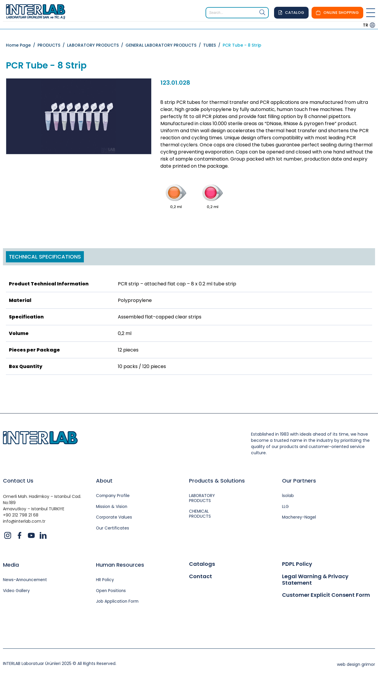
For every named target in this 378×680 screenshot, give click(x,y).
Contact (200, 576)
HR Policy (105, 580)
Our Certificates (112, 528)
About (104, 480)
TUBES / (213, 45)
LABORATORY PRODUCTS (202, 498)
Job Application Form (117, 601)
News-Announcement (26, 580)
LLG (285, 506)
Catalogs (202, 564)
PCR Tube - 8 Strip (242, 45)
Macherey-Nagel (299, 517)
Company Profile (113, 495)
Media (11, 564)
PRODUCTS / (52, 45)
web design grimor (356, 665)
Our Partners (299, 480)
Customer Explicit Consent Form (326, 595)
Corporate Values (114, 517)
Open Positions (111, 591)
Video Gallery (16, 591)
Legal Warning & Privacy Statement (315, 579)
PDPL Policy (297, 564)
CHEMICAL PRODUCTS (200, 514)
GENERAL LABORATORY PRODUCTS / (164, 45)
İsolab (288, 495)
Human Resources (120, 564)
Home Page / (22, 45)
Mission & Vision (112, 506)
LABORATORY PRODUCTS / (96, 45)
